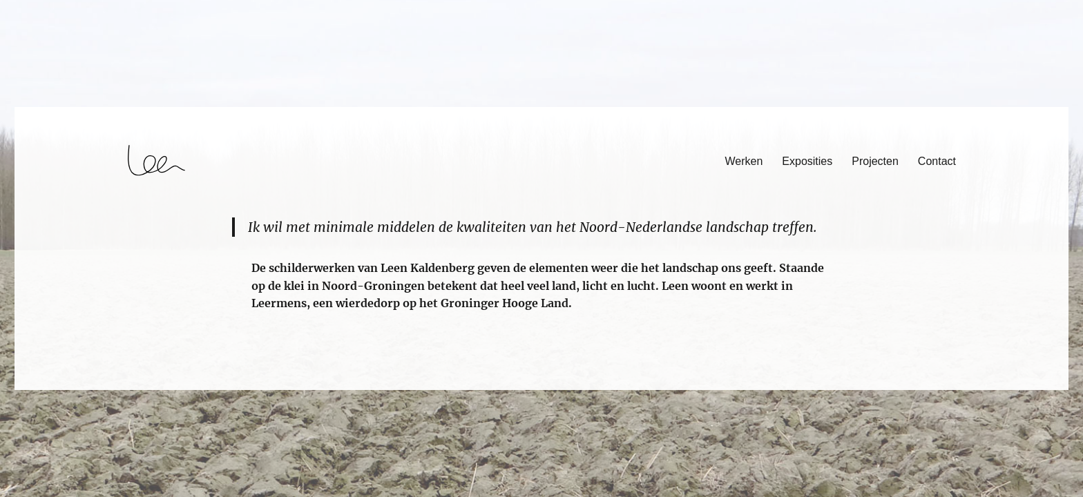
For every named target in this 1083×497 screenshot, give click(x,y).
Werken (744, 161)
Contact (937, 161)
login (37, 384)
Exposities (807, 161)
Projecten (875, 161)
